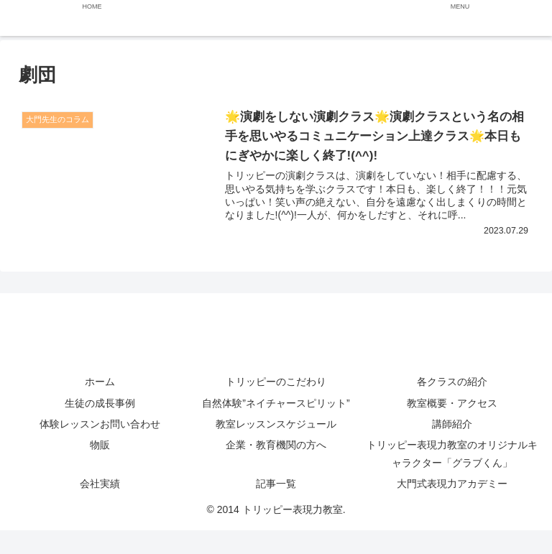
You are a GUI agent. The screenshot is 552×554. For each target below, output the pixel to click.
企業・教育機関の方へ (276, 445)
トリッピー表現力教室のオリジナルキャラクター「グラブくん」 (452, 453)
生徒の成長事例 (100, 403)
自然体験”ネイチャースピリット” (275, 403)
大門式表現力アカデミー (452, 484)
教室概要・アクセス (452, 403)
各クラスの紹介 (452, 382)
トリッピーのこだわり (276, 382)
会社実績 (100, 484)
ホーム (100, 382)
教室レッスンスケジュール (276, 424)
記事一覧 (276, 484)
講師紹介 (452, 424)
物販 (100, 445)
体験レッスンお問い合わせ (110, 424)
